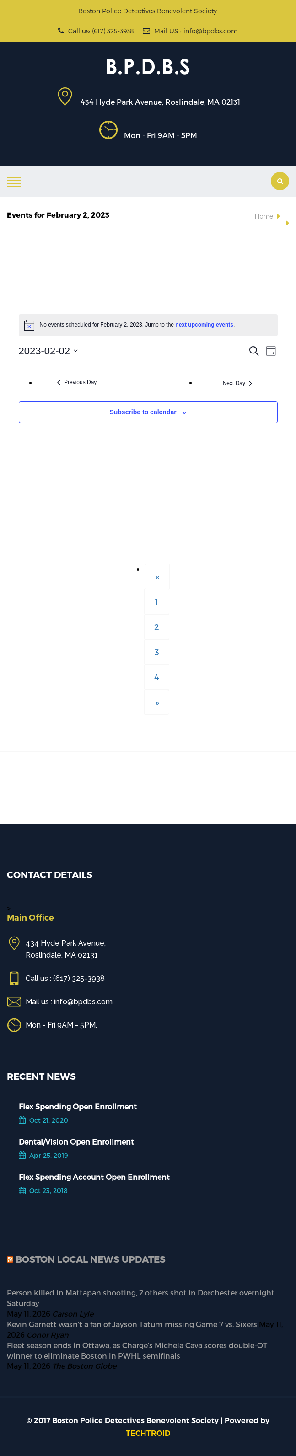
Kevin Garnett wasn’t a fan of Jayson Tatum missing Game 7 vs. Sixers (132, 1324)
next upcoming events (204, 324)
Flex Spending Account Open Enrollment (94, 1176)
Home (264, 216)
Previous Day (77, 382)
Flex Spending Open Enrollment (78, 1106)
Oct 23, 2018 (43, 1190)
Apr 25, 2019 (43, 1155)
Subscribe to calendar (142, 412)
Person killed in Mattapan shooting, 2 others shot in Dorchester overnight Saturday (140, 1297)
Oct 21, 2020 (43, 1120)
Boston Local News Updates (91, 1259)
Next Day (237, 383)
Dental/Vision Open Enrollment (76, 1141)
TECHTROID (148, 1433)
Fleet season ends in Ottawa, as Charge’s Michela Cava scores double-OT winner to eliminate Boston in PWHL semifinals (137, 1350)
